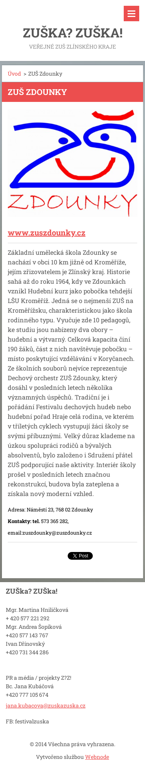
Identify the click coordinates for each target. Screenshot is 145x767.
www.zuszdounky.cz (46, 232)
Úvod (14, 73)
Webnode (97, 756)
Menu (131, 13)
